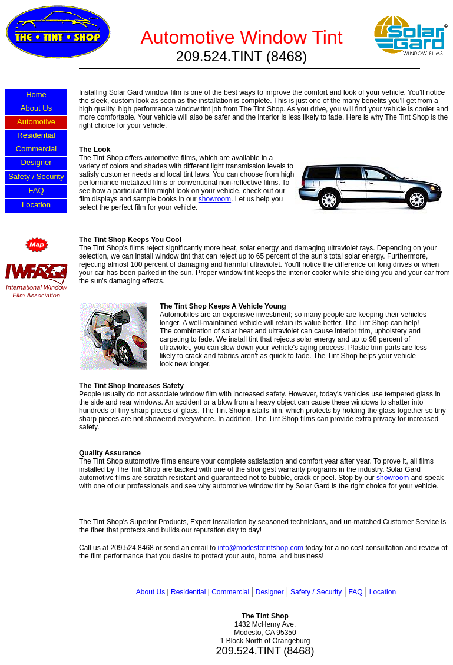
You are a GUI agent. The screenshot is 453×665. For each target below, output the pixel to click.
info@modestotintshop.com (261, 548)
